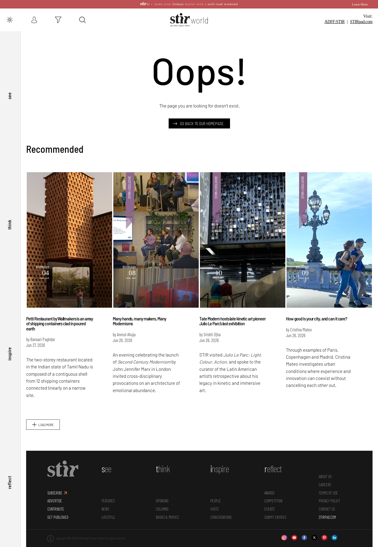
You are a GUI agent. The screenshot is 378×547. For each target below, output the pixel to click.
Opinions (162, 493)
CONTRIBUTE (55, 501)
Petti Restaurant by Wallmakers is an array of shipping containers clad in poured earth (59, 315)
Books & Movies (167, 509)
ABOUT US (325, 469)
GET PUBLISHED (57, 509)
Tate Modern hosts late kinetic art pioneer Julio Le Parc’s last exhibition (232, 313)
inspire (9, 350)
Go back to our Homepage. (202, 115)
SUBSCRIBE (54, 485)
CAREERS (325, 476)
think (9, 219)
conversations (221, 509)
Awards (269, 485)
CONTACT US (327, 501)
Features (108, 493)
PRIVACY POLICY (329, 493)
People (215, 493)
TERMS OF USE (328, 485)
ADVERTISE (54, 493)
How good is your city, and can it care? (316, 311)
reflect (9, 481)
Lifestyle (108, 509)
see (9, 88)
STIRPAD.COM (327, 509)
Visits (214, 501)
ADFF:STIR (335, 13)
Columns (162, 501)
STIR (361, 13)
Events (269, 501)
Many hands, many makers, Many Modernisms (139, 313)
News (105, 501)
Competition (273, 493)
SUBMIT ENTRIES (275, 509)
